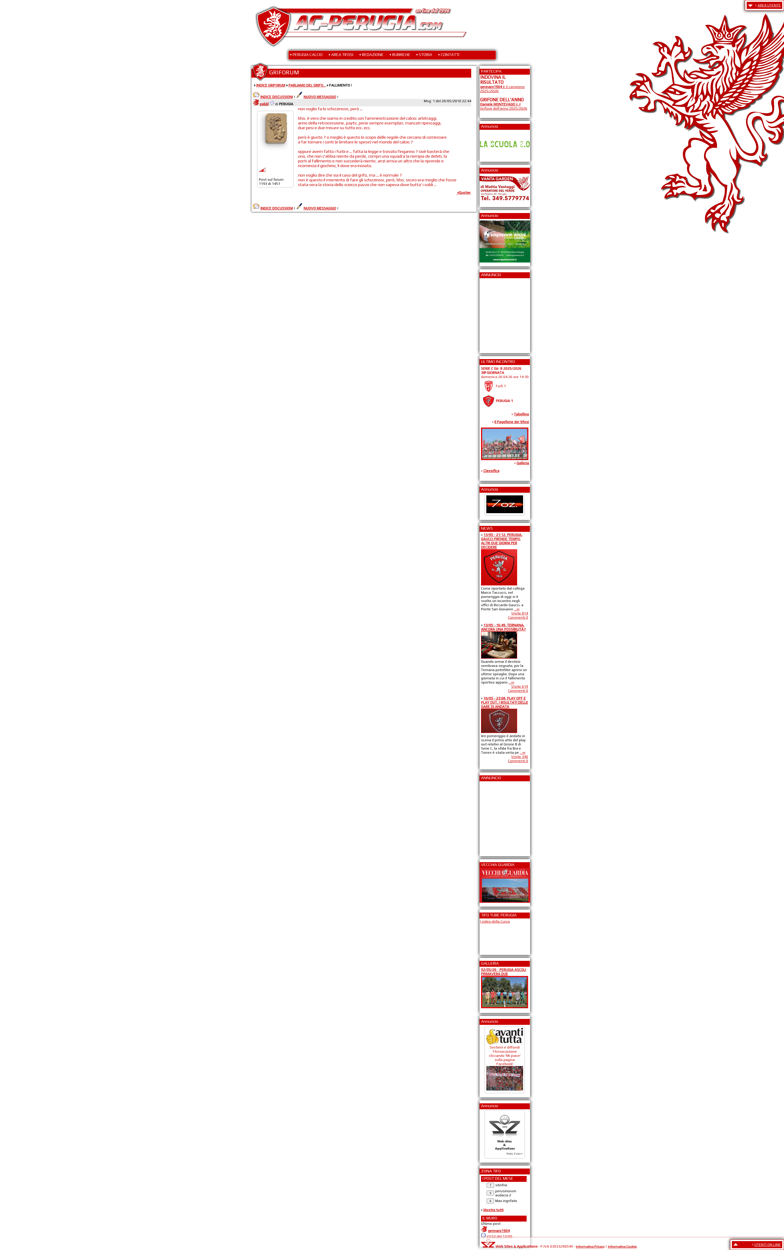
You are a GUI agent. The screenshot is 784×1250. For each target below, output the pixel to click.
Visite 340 (519, 757)
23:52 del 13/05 (499, 1236)
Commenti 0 (518, 617)
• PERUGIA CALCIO (306, 54)
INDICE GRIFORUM (270, 85)
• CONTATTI (448, 54)
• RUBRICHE (399, 54)
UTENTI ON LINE (767, 1245)
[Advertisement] (498, 313)
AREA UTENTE (769, 5)
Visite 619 (519, 686)
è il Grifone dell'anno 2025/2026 (503, 106)
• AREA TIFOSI (340, 54)
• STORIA (424, 54)
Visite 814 (519, 613)
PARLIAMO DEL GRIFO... (307, 85)
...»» (517, 609)
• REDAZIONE (371, 54)
